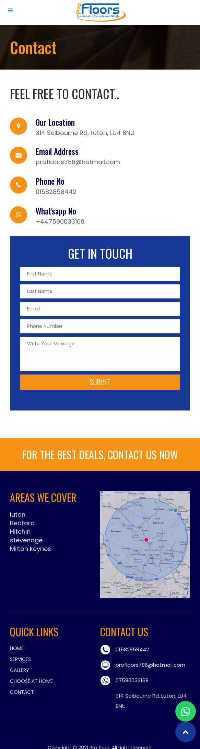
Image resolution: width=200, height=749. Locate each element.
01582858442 (56, 191)
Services (20, 659)
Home (17, 648)
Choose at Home (31, 681)
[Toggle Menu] (10, 10)
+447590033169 (60, 221)
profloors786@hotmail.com (78, 162)
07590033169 (132, 680)
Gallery (19, 670)
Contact (22, 692)
